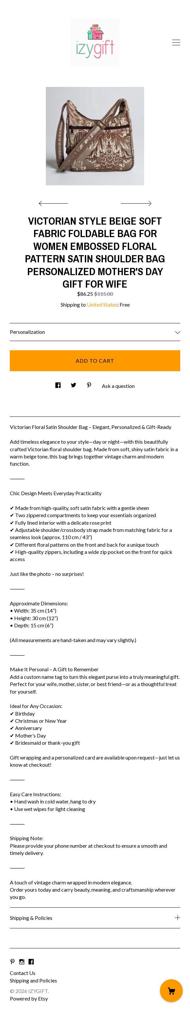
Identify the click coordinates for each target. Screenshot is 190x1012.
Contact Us (22, 973)
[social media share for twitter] (73, 383)
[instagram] (21, 962)
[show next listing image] (135, 201)
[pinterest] (12, 962)
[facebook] (31, 962)
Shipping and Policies (33, 980)
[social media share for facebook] (58, 383)
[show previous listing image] (55, 201)
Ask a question (118, 386)
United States (102, 304)
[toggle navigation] (176, 42)
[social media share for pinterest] (89, 383)
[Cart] (171, 990)
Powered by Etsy (29, 998)
